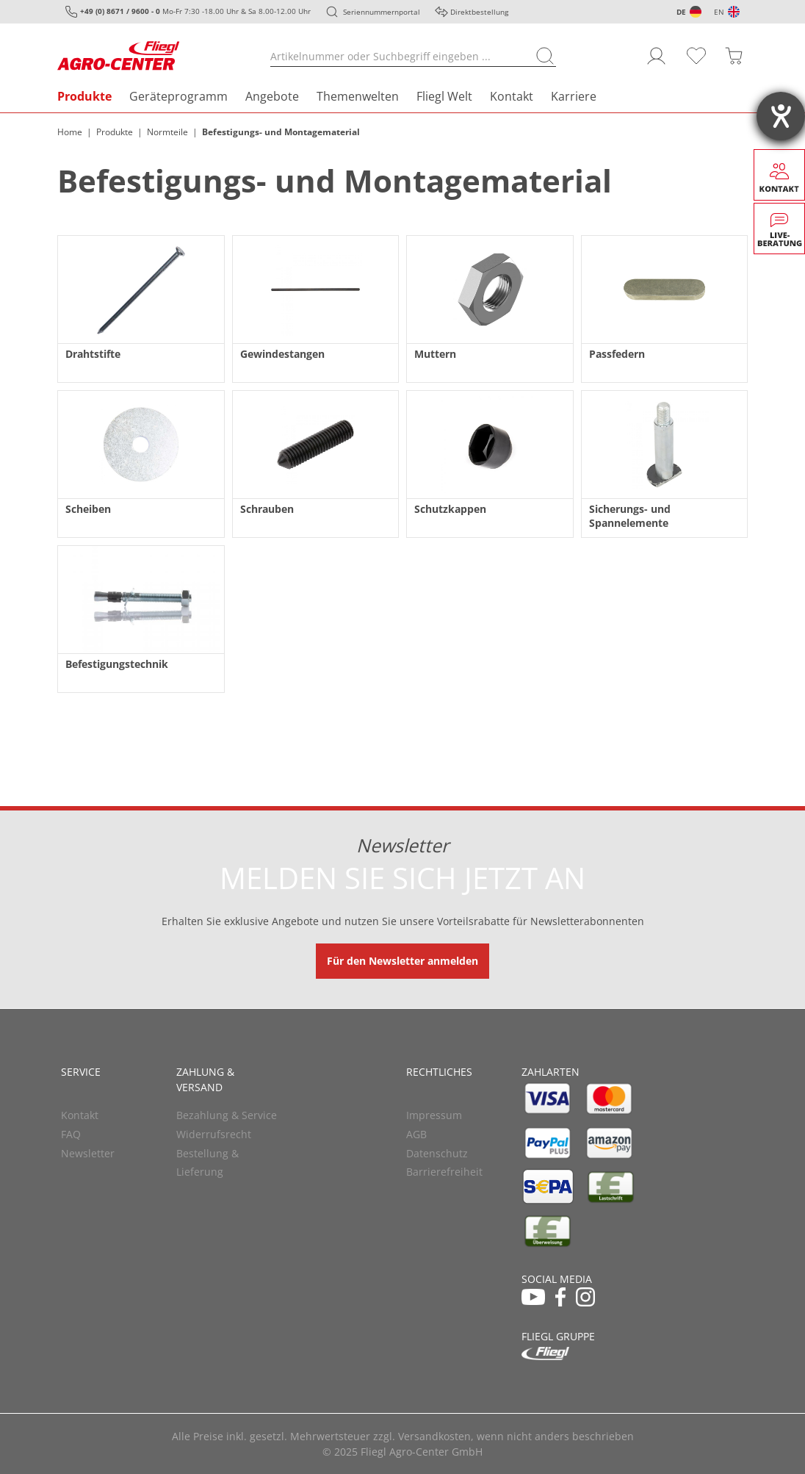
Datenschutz (437, 1153)
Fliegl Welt (444, 96)
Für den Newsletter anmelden (402, 961)
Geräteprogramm (178, 96)
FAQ (71, 1134)
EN (719, 11)
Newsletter (88, 1153)
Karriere (573, 96)
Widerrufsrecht (213, 1134)
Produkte (84, 96)
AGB (416, 1134)
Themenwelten (358, 96)
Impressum (434, 1115)
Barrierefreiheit (444, 1172)
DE (681, 11)
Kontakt (511, 96)
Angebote (272, 96)
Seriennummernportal (381, 12)
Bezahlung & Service (226, 1115)
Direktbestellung (479, 12)
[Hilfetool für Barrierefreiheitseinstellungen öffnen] (781, 116)
